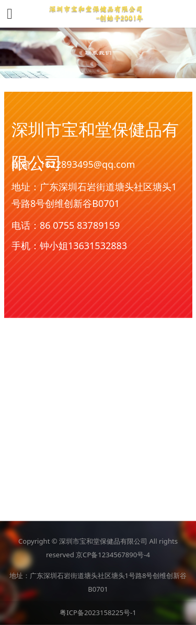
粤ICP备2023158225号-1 (98, 612)
